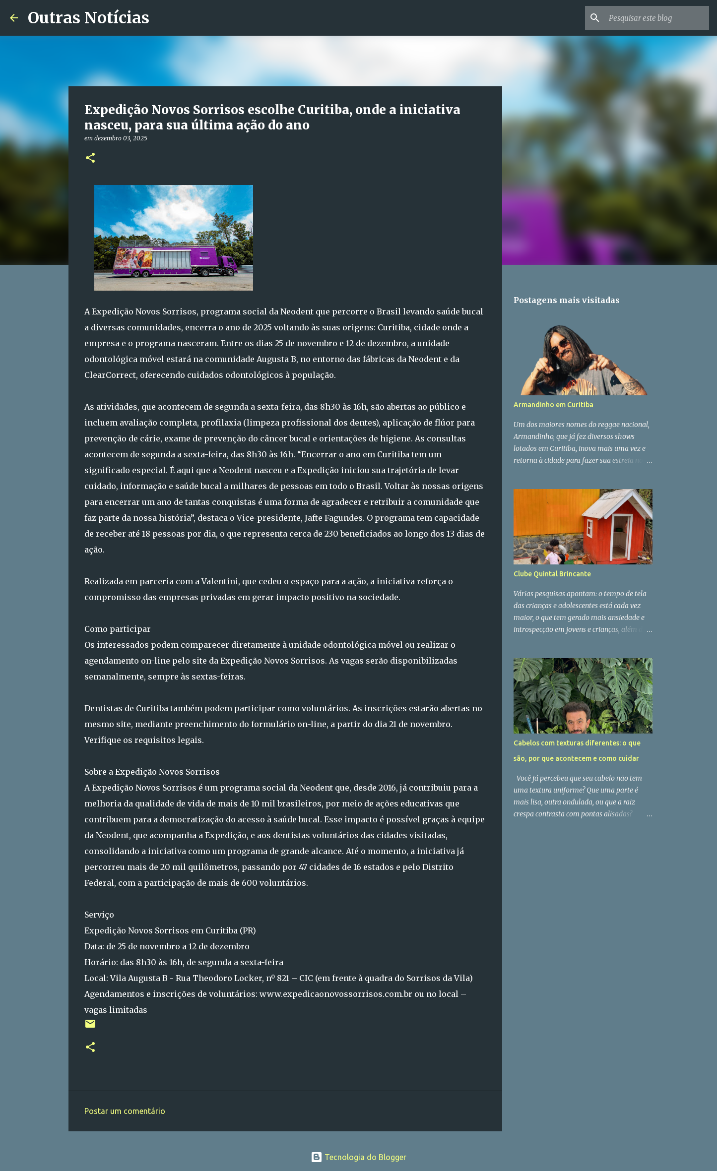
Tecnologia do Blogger (358, 1157)
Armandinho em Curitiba (553, 405)
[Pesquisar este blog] (657, 18)
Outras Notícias (88, 18)
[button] (90, 158)
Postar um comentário (124, 1111)
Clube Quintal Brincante (552, 574)
